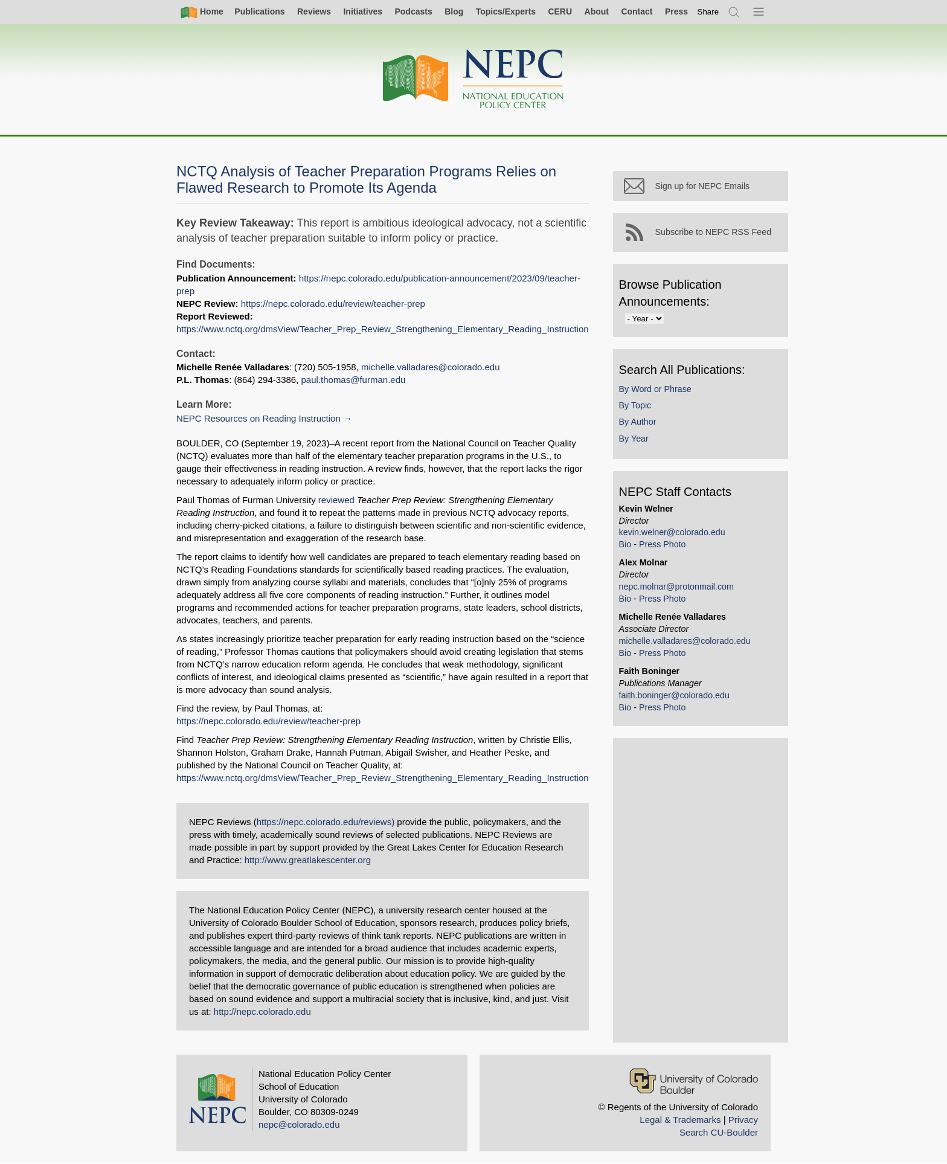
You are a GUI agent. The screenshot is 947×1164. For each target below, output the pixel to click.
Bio (625, 544)
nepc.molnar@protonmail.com (676, 586)
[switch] (708, 11)
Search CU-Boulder (718, 1132)
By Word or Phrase (655, 389)
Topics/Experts (506, 11)
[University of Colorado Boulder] (693, 1081)
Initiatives (362, 11)
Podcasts (413, 11)
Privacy (743, 1119)
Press (676, 11)
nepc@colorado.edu (299, 1124)
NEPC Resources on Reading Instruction (258, 418)
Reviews (314, 11)
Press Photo (662, 544)
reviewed (336, 500)
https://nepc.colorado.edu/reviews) (325, 822)
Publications (259, 11)
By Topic (635, 405)
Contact (636, 11)
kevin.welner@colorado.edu (672, 532)
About (597, 11)
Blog (454, 11)
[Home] (473, 79)
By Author (637, 421)
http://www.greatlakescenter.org (308, 860)
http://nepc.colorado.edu (262, 1011)
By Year (634, 438)
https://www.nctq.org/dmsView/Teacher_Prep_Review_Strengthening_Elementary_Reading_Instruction (382, 329)
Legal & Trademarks (680, 1119)
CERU (560, 11)
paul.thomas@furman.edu (353, 380)
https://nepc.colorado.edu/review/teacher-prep (333, 303)
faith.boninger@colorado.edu (674, 695)
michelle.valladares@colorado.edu (430, 367)
